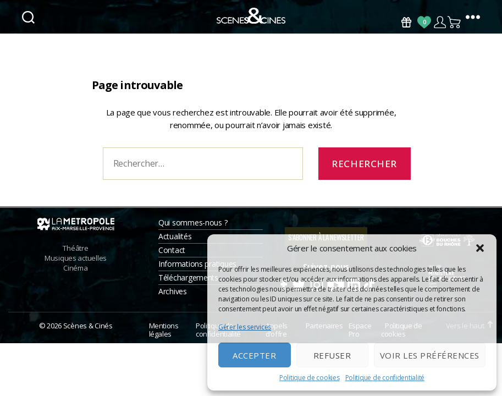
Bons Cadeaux (406, 22)
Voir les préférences (429, 355)
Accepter (254, 355)
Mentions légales (164, 344)
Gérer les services (244, 327)
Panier (455, 22)
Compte (439, 22)
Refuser (332, 355)
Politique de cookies (309, 377)
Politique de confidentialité (384, 377)
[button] (480, 248)
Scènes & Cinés (88, 339)
